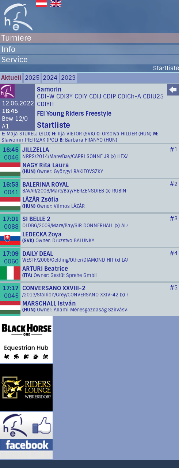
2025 (32, 78)
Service (14, 59)
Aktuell (11, 78)
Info (8, 49)
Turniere (16, 38)
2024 (50, 78)
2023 (68, 78)
